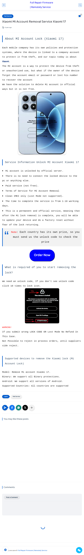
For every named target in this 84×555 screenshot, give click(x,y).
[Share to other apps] (31, 407)
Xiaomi (5, 62)
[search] (80, 5)
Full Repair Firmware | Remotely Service (41, 5)
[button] (12, 407)
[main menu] (3, 5)
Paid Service (8, 16)
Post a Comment (12, 497)
